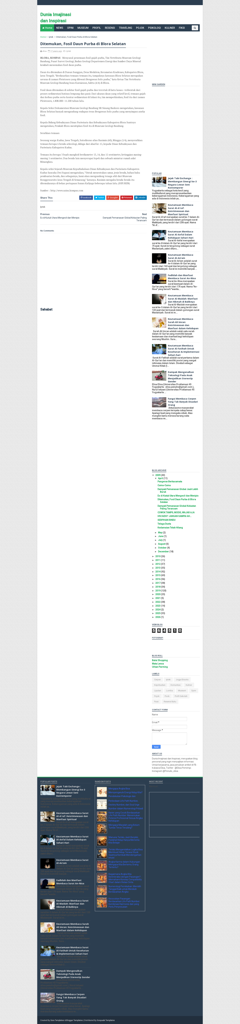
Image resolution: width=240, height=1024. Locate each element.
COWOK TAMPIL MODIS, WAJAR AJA (175, 512)
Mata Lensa (158, 663)
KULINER (170, 27)
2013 (158, 568)
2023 (158, 606)
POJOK (140, 27)
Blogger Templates (74, 1020)
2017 (158, 583)
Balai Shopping (160, 660)
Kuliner (189, 685)
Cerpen (157, 679)
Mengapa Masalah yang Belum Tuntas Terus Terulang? (124, 826)
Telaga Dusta (164, 524)
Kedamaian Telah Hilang (170, 527)
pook (167, 696)
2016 (158, 579)
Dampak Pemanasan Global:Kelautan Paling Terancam (176, 507)
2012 (158, 564)
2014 (158, 571)
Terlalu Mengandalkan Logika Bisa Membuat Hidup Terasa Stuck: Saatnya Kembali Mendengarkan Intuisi (126, 853)
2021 (158, 598)
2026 (158, 617)
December (163, 551)
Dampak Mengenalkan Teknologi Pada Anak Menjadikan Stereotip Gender (181, 377)
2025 (158, 613)
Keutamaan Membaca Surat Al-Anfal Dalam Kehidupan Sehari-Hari (180, 234)
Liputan (157, 690)
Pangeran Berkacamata (169, 481)
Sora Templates (57, 1020)
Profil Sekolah (181, 696)
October (162, 547)
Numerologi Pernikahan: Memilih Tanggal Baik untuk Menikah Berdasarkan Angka (125, 889)
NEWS (59, 27)
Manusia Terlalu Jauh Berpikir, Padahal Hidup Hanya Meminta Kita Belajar (124, 840)
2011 (158, 560)
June (161, 536)
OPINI (70, 27)
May (160, 532)
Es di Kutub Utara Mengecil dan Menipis (177, 495)
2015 (158, 575)
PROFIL (96, 27)
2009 (158, 475)
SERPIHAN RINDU (166, 520)
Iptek (51, 37)
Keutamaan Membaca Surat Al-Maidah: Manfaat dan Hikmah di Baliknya (183, 298)
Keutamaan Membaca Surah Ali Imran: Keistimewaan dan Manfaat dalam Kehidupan (183, 323)
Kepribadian (159, 685)
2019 (158, 590)
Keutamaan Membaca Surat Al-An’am (180, 256)
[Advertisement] (172, 55)
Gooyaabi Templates (106, 1020)
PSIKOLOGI (154, 27)
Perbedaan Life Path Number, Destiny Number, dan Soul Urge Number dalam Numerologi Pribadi (126, 805)
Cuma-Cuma (163, 485)
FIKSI (182, 27)
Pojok (156, 696)
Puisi (156, 701)
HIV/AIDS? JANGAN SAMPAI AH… (174, 516)
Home (48, 27)
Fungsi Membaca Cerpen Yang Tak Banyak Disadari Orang (183, 401)
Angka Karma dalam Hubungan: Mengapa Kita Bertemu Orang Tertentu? (124, 864)
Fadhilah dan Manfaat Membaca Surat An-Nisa (182, 277)
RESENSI (110, 27)
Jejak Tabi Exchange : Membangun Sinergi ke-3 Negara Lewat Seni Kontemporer (182, 183)
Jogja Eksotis (182, 679)
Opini (193, 690)
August (162, 544)
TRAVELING (125, 27)
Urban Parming (160, 667)
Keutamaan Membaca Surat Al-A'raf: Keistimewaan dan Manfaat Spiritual (180, 209)
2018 (158, 587)
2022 (158, 602)
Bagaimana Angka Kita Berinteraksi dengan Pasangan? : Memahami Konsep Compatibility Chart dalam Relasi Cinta (125, 878)
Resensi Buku (170, 701)
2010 (158, 556)
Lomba (169, 690)
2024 (158, 609)
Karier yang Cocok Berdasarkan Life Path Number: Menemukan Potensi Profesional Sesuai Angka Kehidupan (126, 816)
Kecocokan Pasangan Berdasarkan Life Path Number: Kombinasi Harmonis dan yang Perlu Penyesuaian (124, 902)
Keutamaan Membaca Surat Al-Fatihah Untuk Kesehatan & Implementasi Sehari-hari (183, 350)
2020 (158, 594)
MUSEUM (83, 27)
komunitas (175, 685)
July (160, 540)
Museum (182, 690)
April (160, 478)
